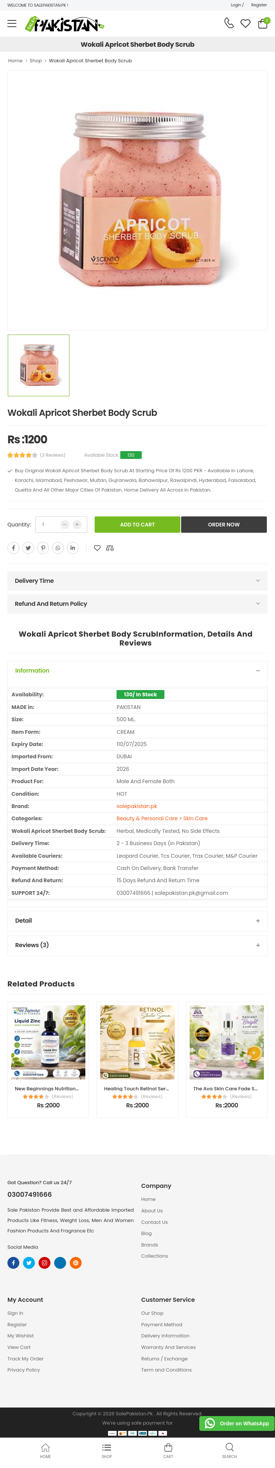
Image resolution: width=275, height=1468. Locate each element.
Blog (146, 1233)
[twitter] (28, 548)
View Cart (19, 1347)
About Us (152, 1210)
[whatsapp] (58, 548)
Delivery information (165, 1335)
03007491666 (29, 1194)
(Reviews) (62, 1096)
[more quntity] (77, 524)
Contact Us (154, 1222)
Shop (36, 60)
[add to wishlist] (97, 548)
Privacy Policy (23, 1369)
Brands (149, 1244)
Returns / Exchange (164, 1358)
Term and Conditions (166, 1369)
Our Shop (152, 1313)
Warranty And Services (168, 1347)
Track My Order (25, 1358)
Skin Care (195, 818)
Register (259, 5)
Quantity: (19, 524)
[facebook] (13, 548)
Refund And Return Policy (51, 604)
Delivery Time (34, 581)
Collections (154, 1256)
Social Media (22, 1247)
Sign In (15, 1313)
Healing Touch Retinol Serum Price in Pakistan (159, 1088)
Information (32, 670)
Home (15, 60)
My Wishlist (20, 1335)
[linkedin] (73, 548)
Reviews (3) (32, 945)
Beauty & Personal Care (147, 818)
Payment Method (162, 1324)
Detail (23, 920)
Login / (237, 5)
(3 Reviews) (53, 455)
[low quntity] (64, 524)
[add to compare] (110, 548)
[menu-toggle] (11, 23)
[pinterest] (43, 548)
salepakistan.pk (137, 806)
